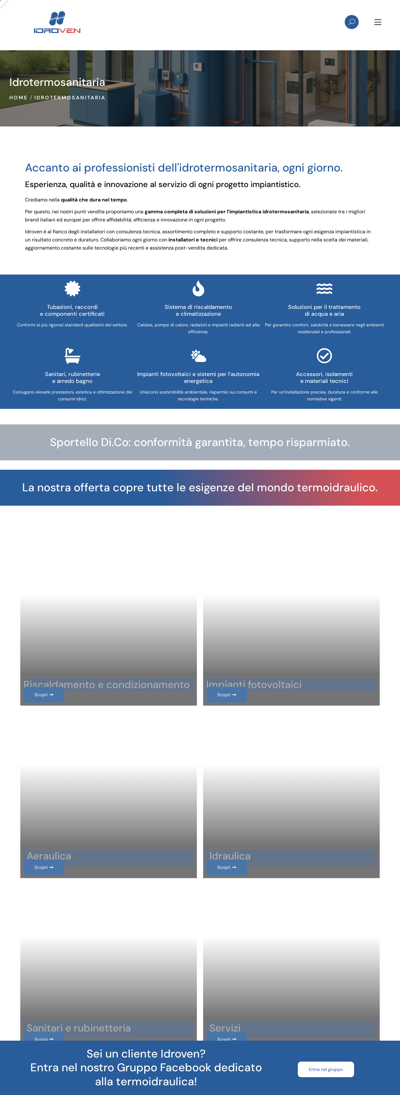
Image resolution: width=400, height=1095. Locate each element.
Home (18, 97)
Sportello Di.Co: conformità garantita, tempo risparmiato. (200, 442)
